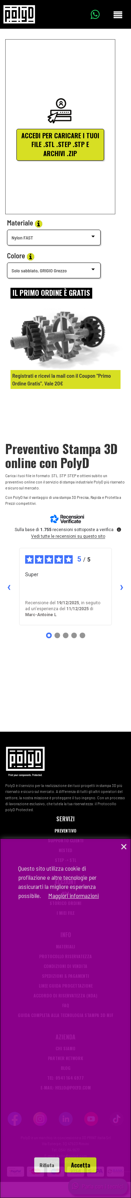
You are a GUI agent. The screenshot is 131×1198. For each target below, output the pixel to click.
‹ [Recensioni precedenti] (9, 587)
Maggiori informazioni (73, 895)
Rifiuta (46, 1165)
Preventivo (65, 831)
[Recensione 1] (49, 635)
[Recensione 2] (57, 635)
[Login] (51, 293)
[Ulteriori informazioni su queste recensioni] (118, 529)
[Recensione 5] (82, 635)
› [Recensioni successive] (122, 587)
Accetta (80, 1165)
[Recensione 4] (74, 635)
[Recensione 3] (65, 635)
